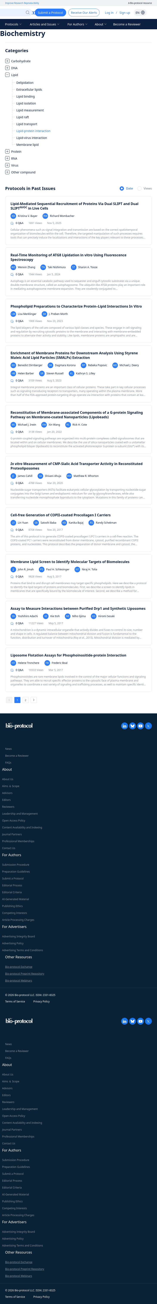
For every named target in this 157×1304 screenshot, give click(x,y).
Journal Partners (12, 834)
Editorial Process (12, 885)
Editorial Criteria (12, 892)
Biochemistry (22, 33)
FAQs (8, 762)
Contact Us (8, 848)
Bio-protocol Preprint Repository (24, 974)
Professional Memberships (18, 841)
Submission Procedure (15, 865)
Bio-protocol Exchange (18, 967)
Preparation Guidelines (16, 871)
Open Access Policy (13, 820)
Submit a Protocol (13, 878)
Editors (6, 800)
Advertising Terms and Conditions (22, 950)
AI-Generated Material (15, 899)
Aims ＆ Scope (10, 786)
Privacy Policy (41, 1001)
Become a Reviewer (127, 24)
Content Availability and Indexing (22, 827)
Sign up (124, 13)
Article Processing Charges (18, 920)
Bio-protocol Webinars (18, 980)
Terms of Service (15, 1001)
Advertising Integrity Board (18, 936)
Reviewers (8, 807)
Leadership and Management (20, 813)
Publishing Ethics (12, 906)
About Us (7, 779)
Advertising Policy (13, 943)
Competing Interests (14, 913)
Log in (109, 13)
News (8, 749)
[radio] (126, 188)
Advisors (7, 793)
